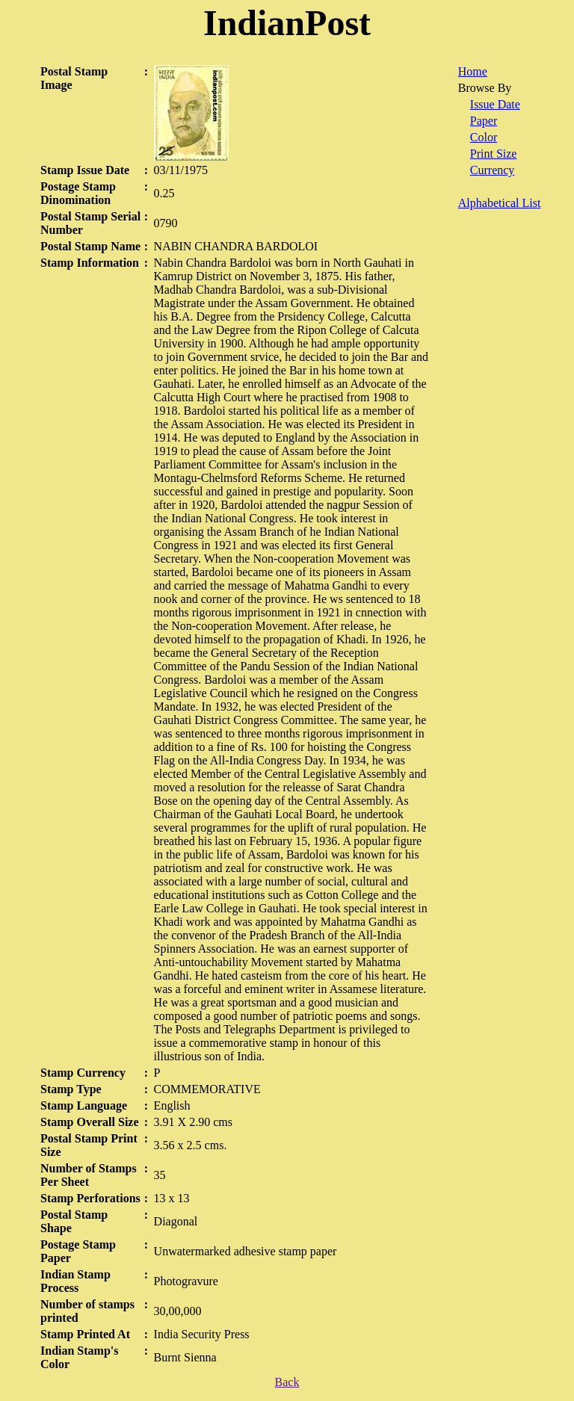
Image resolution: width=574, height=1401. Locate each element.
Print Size (493, 153)
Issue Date (495, 104)
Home (472, 71)
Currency (492, 170)
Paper (483, 120)
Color (483, 137)
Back (287, 1382)
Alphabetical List (499, 203)
